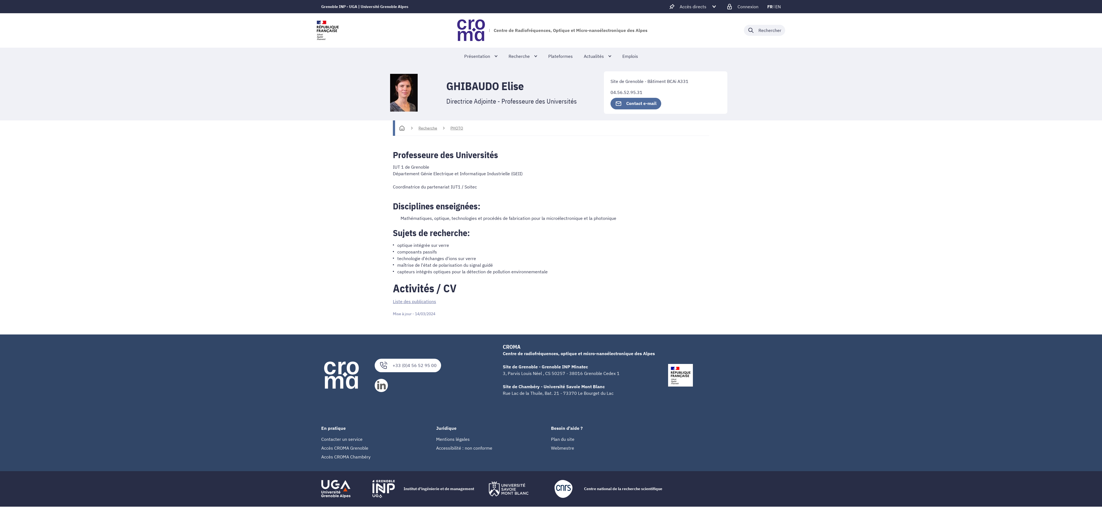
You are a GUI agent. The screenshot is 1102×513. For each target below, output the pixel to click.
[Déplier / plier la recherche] (764, 30)
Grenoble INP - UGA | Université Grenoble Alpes (364, 6)
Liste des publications (414, 301)
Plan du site (562, 439)
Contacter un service (342, 439)
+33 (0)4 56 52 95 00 (408, 365)
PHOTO (456, 128)
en (778, 6)
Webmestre (562, 447)
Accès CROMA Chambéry (346, 456)
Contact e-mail (636, 103)
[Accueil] (402, 128)
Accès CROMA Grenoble (344, 447)
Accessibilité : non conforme (464, 447)
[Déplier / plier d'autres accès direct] (693, 6)
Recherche (427, 128)
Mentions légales (453, 439)
